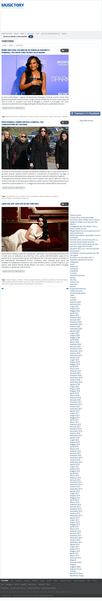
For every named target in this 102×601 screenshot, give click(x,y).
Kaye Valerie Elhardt (38, 282)
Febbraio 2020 (75, 344)
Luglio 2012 (74, 547)
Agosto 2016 (75, 438)
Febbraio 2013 (75, 531)
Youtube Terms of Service (18, 588)
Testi (2, 584)
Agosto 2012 (75, 544)
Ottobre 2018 (75, 380)
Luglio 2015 (74, 467)
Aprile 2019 (74, 366)
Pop (37, 34)
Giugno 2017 (75, 415)
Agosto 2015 (75, 464)
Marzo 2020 (74, 342)
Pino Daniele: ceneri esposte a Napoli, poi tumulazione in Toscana (22, 123)
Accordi (16, 584)
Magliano (55, 196)
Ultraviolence (38, 284)
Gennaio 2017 (75, 426)
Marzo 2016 (74, 449)
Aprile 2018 (74, 393)
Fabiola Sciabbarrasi (45, 196)
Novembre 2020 (76, 324)
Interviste (73, 284)
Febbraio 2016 (75, 451)
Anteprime (74, 266)
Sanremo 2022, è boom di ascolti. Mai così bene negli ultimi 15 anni (84, 245)
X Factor (73, 297)
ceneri (18, 196)
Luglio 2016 (74, 440)
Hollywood (46, 280)
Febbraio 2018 (75, 398)
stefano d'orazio (76, 291)
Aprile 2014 (74, 500)
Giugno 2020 (75, 335)
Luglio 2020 (74, 333)
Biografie (23, 584)
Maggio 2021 (75, 311)
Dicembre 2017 (75, 402)
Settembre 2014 (76, 489)
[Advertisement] (59, 16)
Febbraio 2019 (75, 371)
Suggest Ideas (75, 567)
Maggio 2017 (75, 418)
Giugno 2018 (75, 389)
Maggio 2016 (75, 444)
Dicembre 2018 (75, 375)
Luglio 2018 (74, 386)
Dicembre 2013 (75, 509)
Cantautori (74, 269)
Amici (22, 34)
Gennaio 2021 (75, 320)
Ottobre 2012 (75, 540)
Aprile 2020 (74, 340)
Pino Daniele (16, 171)
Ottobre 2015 (75, 460)
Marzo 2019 (74, 369)
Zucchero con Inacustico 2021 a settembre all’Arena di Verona (82, 258)
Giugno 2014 (75, 495)
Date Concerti (32, 584)
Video (72, 295)
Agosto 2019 (75, 358)
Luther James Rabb (7, 284)
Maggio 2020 (75, 337)
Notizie (30, 34)
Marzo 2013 (74, 529)
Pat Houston (57, 116)
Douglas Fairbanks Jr (35, 280)
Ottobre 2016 (75, 433)
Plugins (73, 564)
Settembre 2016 (76, 435)
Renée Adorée (29, 284)
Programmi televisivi (78, 289)
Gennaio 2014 (75, 507)
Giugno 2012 (75, 549)
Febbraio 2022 (75, 302)
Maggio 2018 (75, 391)
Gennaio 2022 (75, 304)
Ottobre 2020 (75, 326)
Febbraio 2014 (75, 504)
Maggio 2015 (75, 471)
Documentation (76, 562)
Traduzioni (41, 584)
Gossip (72, 277)
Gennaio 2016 (75, 453)
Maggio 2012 (75, 551)
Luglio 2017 (74, 413)
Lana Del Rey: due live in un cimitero (20, 204)
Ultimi (48, 584)
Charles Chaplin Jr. (11, 280)
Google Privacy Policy (33, 588)
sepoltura (65, 116)
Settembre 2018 (76, 382)
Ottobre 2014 (75, 487)
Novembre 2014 (76, 484)
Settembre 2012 (76, 542)
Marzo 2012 (74, 555)
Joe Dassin (27, 282)
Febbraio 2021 (75, 317)
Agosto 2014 (75, 491)
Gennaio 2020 (75, 346)
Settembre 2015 (76, 462)
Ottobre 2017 (75, 406)
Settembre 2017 (76, 409)
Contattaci (7, 34)
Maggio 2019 (75, 364)
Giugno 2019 (75, 362)
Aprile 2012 (74, 553)
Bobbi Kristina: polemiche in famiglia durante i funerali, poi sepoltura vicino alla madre (26, 51)
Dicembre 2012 (75, 535)
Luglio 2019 (74, 360)
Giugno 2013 (75, 522)
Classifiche (74, 271)
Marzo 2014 (74, 502)
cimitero (30, 116)
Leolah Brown (44, 116)
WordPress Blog (76, 573)
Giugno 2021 (75, 309)
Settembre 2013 (76, 515)
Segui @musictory (86, 120)
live (62, 282)
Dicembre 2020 (75, 322)
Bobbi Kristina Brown (12, 116)
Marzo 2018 (74, 395)
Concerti (73, 273)
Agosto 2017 (75, 411)
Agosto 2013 (75, 518)
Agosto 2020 (75, 331)
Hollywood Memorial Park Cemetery (13, 282)
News (64, 34)
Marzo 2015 (74, 475)
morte (51, 116)
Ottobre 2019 (75, 353)
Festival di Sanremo (77, 275)
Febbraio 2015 (75, 478)
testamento (25, 198)
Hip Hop (73, 280)
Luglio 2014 (74, 493)
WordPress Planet (77, 576)
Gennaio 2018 (75, 400)
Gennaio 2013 (75, 533)
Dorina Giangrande (32, 196)
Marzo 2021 (74, 315)
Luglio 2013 (74, 520)
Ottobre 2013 (75, 513)
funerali (36, 116)
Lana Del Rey (28, 256)
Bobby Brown (42, 104)
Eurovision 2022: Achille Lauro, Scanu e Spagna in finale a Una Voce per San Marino (84, 222)
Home (4, 45)
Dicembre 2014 (75, 482)
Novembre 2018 (76, 378)
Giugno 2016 (75, 442)
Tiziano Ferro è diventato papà (81, 217)
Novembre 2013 (76, 511)
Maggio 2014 (75, 498)
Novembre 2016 (76, 431)
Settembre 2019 (76, 355)
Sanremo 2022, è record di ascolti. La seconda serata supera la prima (84, 241)
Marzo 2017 (74, 422)
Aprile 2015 (74, 473)
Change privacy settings (48, 588)
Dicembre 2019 (75, 349)
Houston (61, 104)
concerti (26, 280)
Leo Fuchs (57, 282)
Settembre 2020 (76, 329)
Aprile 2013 (74, 527)
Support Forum (76, 569)
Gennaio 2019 (75, 373)
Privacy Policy (5, 588)
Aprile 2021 (74, 313)
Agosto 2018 (75, 384)
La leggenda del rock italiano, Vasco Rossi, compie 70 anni (83, 227)
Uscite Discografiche (50, 34)
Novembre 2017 (76, 404)
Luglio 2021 (74, 306)
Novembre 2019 (76, 351)
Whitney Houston (49, 99)
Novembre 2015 (76, 458)
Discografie (9, 584)
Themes (73, 571)
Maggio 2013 (75, 524)
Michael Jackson (19, 284)
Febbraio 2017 (75, 424)
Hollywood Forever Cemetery (59, 280)
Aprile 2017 (74, 420)
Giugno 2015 (75, 469)
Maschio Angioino (7, 198)
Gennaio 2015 (75, 480)
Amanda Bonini (10, 196)
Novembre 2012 (76, 538)
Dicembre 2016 (75, 429)
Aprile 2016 (74, 446)
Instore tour (74, 282)
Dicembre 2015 (75, 455)
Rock (16, 34)
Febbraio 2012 (75, 558)
